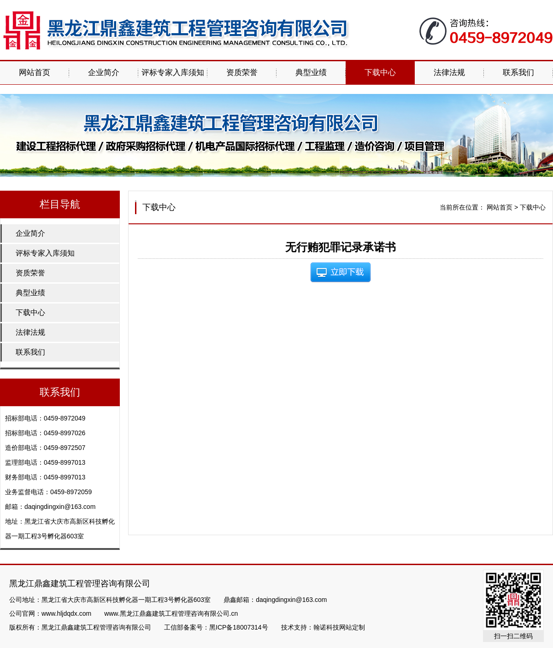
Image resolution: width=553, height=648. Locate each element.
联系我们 (518, 72)
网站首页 (34, 72)
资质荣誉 (242, 72)
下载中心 (380, 72)
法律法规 (449, 72)
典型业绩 (311, 72)
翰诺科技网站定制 (339, 627)
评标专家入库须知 (172, 72)
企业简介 (103, 72)
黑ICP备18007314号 (238, 627)
